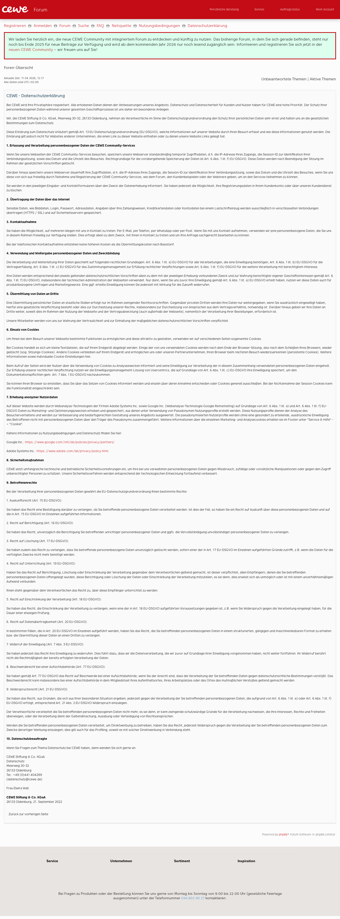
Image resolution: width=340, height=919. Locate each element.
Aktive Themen (323, 79)
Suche (83, 25)
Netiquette (121, 25)
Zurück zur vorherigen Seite (28, 814)
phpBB (283, 834)
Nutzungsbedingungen (159, 25)
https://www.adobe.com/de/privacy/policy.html (72, 451)
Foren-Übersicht (18, 67)
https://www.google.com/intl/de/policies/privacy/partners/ (70, 442)
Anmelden (43, 25)
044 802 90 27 (192, 898)
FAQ (100, 25)
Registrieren (15, 25)
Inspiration (246, 860)
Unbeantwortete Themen (283, 79)
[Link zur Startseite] (50, 9)
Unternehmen (121, 860)
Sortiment (182, 860)
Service (52, 860)
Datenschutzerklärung (207, 25)
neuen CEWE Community (31, 49)
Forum (64, 25)
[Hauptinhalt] (170, 433)
